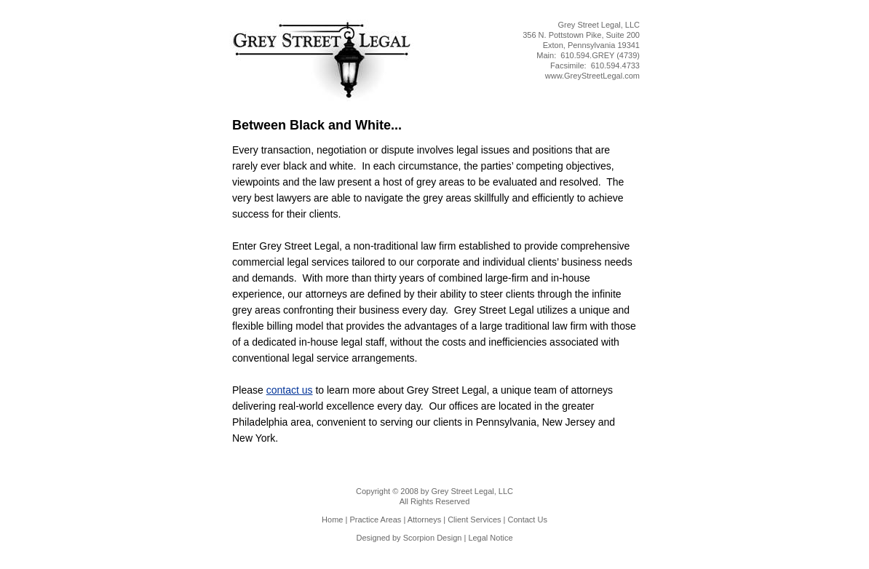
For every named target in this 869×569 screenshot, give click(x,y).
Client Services (474, 519)
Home (332, 519)
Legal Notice (490, 537)
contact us (289, 390)
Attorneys (424, 519)
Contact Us (527, 519)
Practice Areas (375, 519)
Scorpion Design (432, 537)
